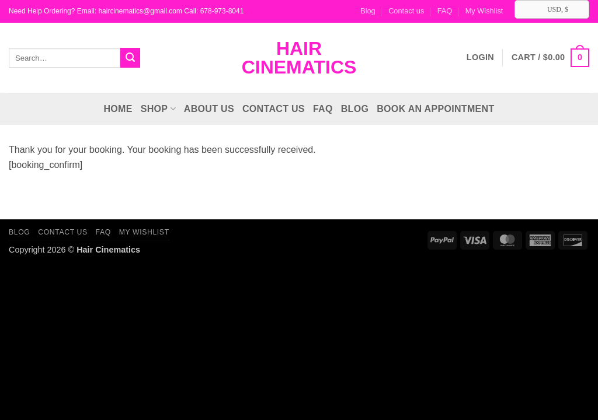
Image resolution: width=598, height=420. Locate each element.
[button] (550, 57)
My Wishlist (484, 10)
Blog (368, 10)
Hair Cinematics (299, 57)
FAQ (445, 10)
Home (117, 109)
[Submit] (130, 58)
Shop (158, 108)
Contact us (406, 10)
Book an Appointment (435, 109)
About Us (209, 109)
